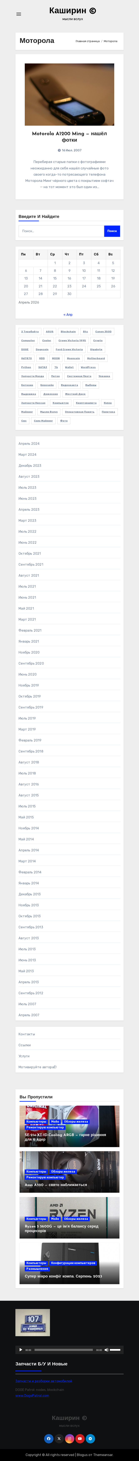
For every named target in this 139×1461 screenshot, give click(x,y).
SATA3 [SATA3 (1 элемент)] (42, 367)
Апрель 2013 (29, 982)
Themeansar (103, 1455)
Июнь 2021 (27, 597)
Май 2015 (26, 817)
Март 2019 (27, 729)
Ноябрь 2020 (29, 652)
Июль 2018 (27, 773)
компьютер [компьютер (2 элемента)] (61, 402)
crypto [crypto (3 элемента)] (98, 340)
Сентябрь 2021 (31, 564)
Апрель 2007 (29, 1015)
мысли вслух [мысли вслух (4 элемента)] (49, 411)
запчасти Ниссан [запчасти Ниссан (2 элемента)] (33, 402)
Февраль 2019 (30, 740)
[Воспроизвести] (21, 1350)
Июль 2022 (27, 532)
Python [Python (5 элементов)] (26, 367)
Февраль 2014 (30, 872)
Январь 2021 (29, 641)
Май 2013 (26, 971)
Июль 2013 (27, 949)
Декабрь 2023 (30, 466)
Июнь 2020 (28, 674)
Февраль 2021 (30, 630)
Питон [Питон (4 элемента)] (55, 376)
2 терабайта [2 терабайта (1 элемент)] (30, 331)
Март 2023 (27, 521)
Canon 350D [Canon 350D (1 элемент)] (103, 331)
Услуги (24, 1056)
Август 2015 (29, 795)
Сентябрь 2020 (31, 663)
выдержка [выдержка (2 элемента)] (28, 394)
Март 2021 (27, 619)
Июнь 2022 (28, 543)
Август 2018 (29, 762)
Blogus (82, 1455)
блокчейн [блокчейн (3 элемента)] (47, 385)
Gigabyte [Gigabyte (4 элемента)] (96, 349)
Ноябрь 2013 (29, 905)
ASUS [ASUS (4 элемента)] (49, 331)
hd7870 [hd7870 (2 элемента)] (26, 358)
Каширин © (72, 11)
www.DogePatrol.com (32, 1396)
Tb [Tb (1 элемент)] (56, 367)
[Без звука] (106, 1350)
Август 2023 (29, 477)
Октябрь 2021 (30, 553)
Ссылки (25, 1045)
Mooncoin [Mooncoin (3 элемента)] (73, 358)
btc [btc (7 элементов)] (85, 331)
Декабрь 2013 (30, 894)
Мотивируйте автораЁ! (38, 1067)
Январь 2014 (29, 883)
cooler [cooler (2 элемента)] (46, 340)
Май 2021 (26, 608)
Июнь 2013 (27, 960)
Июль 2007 (27, 1004)
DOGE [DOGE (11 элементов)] (25, 349)
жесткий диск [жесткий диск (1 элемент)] (75, 394)
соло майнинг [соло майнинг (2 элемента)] (43, 420)
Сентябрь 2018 (31, 751)
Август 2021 (29, 575)
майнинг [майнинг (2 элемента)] (27, 411)
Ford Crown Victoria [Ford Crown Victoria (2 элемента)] (69, 349)
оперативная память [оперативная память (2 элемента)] (79, 411)
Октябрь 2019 (30, 696)
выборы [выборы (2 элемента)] (90, 385)
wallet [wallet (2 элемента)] (69, 367)
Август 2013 (29, 938)
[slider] (64, 1350)
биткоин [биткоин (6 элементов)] (27, 385)
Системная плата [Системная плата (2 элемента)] (79, 376)
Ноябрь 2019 (29, 685)
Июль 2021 (27, 586)
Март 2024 (27, 455)
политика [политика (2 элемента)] (108, 411)
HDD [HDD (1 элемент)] (42, 358)
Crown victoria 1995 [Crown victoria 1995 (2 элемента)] (72, 340)
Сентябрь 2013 (31, 927)
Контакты (27, 1034)
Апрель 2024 (29, 444)
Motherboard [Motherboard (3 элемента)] (96, 358)
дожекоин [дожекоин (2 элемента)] (50, 394)
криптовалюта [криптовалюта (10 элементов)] (86, 402)
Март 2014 (27, 861)
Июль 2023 (27, 488)
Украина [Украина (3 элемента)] (104, 376)
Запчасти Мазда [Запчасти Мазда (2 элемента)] (32, 376)
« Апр (67, 315)
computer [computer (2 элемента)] (28, 340)
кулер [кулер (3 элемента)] (108, 402)
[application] (69, 1350)
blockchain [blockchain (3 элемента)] (68, 331)
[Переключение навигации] (18, 14)
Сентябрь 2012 (31, 993)
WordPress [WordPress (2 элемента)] (88, 367)
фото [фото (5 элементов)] (64, 420)
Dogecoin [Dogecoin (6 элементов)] (42, 349)
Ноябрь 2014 (29, 828)
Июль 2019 (27, 718)
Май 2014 (26, 839)
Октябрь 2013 (30, 916)
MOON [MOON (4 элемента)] (56, 358)
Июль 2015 (27, 806)
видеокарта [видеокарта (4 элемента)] (69, 385)
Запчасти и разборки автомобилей (43, 1381)
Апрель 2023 (29, 510)
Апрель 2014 (29, 850)
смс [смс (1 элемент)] (24, 420)
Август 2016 (29, 784)
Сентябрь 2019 (31, 707)
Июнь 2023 (27, 499)
